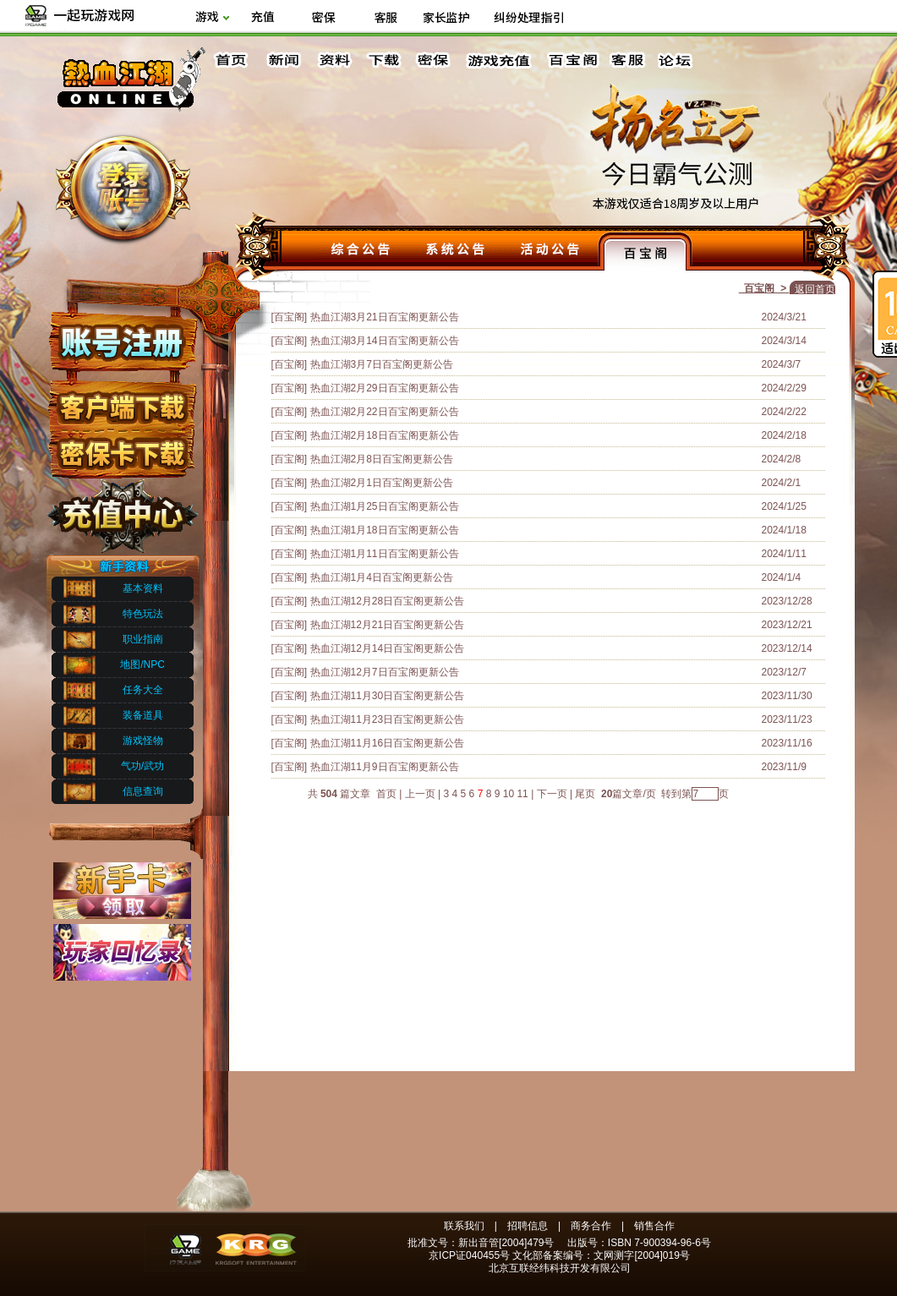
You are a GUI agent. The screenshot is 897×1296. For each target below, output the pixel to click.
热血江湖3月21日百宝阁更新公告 (384, 317)
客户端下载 (121, 400)
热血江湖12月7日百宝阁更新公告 (384, 672)
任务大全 (143, 690)
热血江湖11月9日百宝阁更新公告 (384, 767)
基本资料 (143, 588)
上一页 (420, 794)
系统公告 (455, 251)
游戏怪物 (143, 740)
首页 (233, 60)
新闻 (283, 60)
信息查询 (143, 791)
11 (522, 794)
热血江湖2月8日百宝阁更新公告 (381, 459)
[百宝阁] (289, 317)
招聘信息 (527, 1226)
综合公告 (361, 251)
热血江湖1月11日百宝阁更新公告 (384, 554)
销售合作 (654, 1226)
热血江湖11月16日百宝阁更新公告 (387, 743)
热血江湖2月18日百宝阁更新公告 (384, 435)
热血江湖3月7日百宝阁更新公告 (381, 364)
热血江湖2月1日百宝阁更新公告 (381, 483)
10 (508, 794)
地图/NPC (142, 664)
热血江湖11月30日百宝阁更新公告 (387, 696)
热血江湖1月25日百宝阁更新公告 (384, 506)
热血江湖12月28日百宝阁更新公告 (387, 601)
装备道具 (143, 715)
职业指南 (143, 639)
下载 (383, 60)
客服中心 (629, 60)
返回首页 (815, 289)
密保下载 (121, 448)
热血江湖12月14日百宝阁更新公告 (387, 648)
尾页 (586, 794)
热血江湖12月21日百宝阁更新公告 (387, 625)
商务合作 (591, 1226)
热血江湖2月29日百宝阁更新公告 (384, 388)
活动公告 (550, 251)
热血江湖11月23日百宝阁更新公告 (387, 719)
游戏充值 (500, 60)
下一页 (552, 794)
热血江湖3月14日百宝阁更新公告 (384, 341)
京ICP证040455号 (469, 1255)
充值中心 (121, 510)
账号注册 (121, 341)
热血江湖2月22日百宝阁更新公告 (384, 412)
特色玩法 (143, 614)
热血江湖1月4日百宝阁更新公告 (381, 577)
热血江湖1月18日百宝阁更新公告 (384, 530)
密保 (433, 60)
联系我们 (464, 1226)
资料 (333, 60)
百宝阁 (572, 60)
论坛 (679, 60)
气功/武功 (142, 766)
